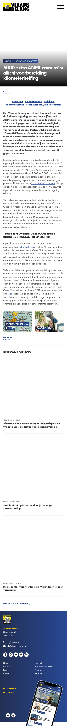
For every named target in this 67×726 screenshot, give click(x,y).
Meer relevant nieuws (15, 603)
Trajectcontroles (52, 104)
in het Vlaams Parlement (43, 183)
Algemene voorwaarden (45, 666)
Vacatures (39, 673)
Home (5, 663)
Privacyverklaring (41, 670)
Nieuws (6, 666)
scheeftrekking (26, 247)
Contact (6, 673)
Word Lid (38, 663)
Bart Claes (17, 101)
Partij (5, 670)
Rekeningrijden (34, 104)
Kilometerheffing (15, 104)
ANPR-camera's (33, 101)
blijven (9, 293)
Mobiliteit (49, 101)
